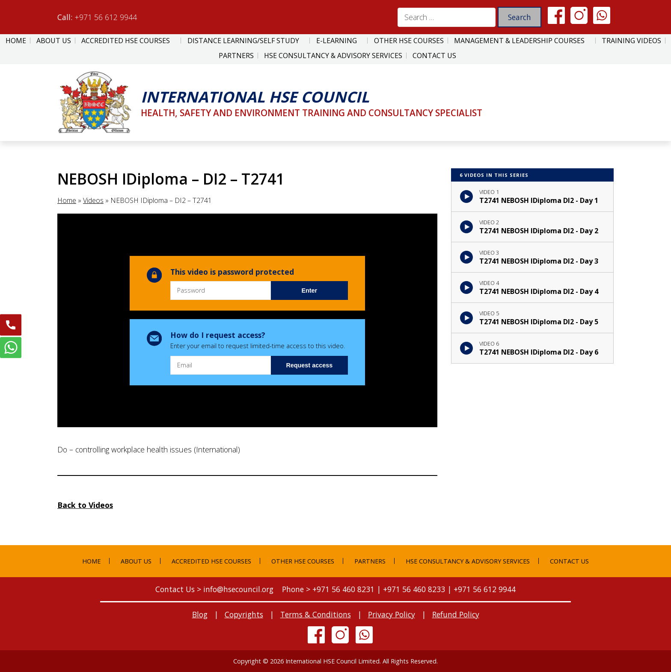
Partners (236, 55)
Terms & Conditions (315, 614)
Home (16, 40)
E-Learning (336, 40)
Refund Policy (455, 614)
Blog (200, 614)
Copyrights (244, 614)
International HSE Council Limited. (333, 661)
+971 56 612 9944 (105, 17)
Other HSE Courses (409, 40)
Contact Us (434, 55)
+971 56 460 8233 (414, 589)
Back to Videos (85, 505)
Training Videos (631, 40)
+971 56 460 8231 (343, 589)
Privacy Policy (391, 614)
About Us (53, 40)
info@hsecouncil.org (238, 589)
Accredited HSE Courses (125, 40)
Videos (93, 200)
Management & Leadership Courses (519, 40)
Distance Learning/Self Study (243, 40)
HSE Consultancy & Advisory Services (333, 55)
